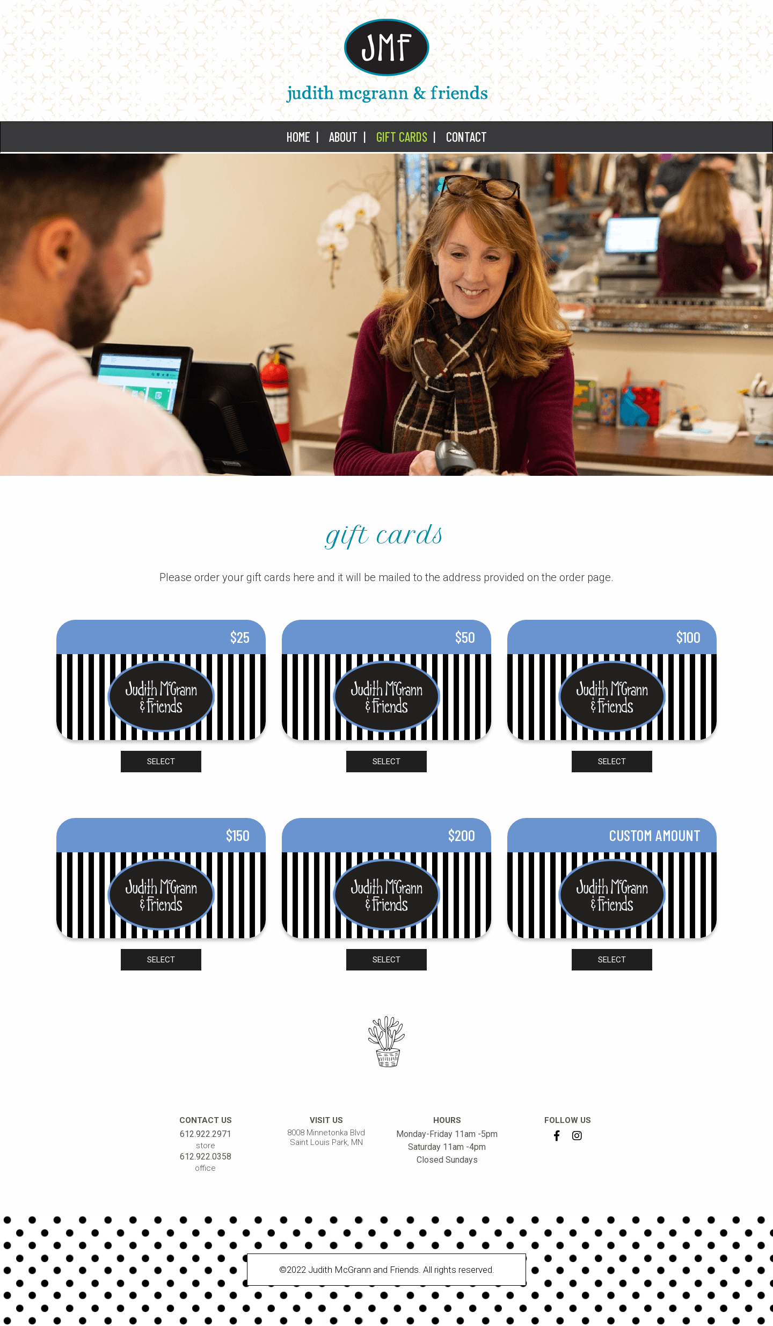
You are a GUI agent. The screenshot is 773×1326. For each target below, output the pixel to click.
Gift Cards (401, 136)
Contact (466, 136)
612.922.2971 (205, 1134)
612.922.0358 (205, 1156)
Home (298, 136)
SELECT (161, 761)
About (343, 136)
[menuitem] (300, 137)
